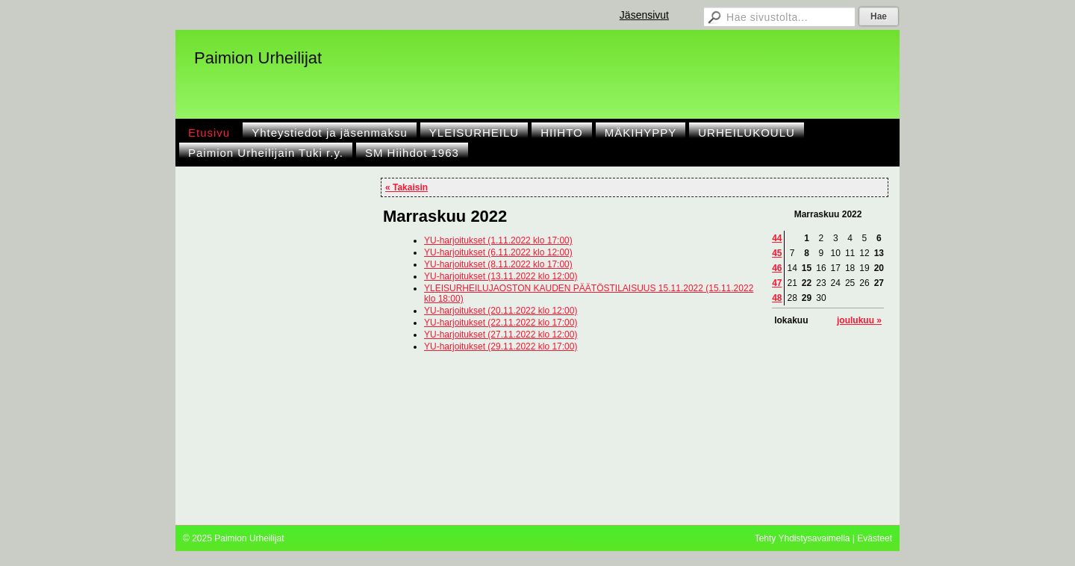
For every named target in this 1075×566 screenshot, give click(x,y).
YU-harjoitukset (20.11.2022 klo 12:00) (500, 310)
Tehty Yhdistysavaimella (802, 538)
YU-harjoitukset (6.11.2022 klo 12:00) (498, 252)
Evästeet (874, 538)
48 (777, 298)
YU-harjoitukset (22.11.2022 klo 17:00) (500, 322)
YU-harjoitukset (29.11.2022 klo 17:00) (500, 346)
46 (777, 268)
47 (777, 283)
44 (777, 238)
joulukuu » (859, 320)
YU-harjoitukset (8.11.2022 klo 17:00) (498, 264)
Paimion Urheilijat (258, 58)
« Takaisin (406, 187)
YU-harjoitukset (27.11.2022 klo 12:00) (500, 334)
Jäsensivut (644, 15)
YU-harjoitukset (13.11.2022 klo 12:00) (500, 276)
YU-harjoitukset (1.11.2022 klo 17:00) (498, 240)
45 (777, 253)
